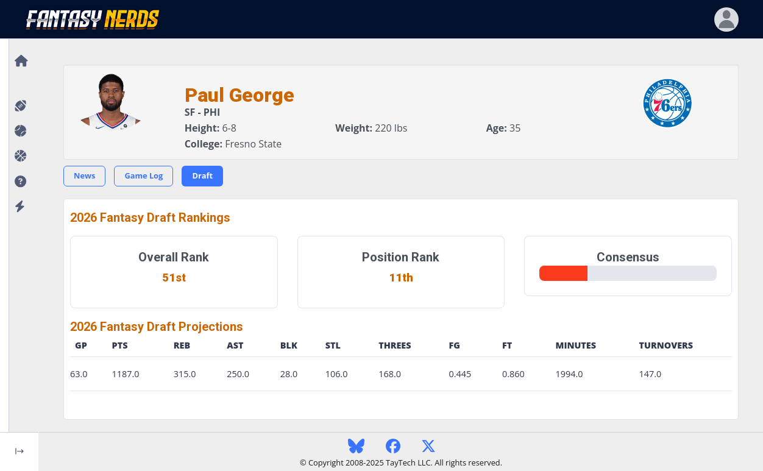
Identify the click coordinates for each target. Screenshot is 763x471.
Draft (202, 175)
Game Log (143, 175)
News (84, 175)
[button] (19, 181)
